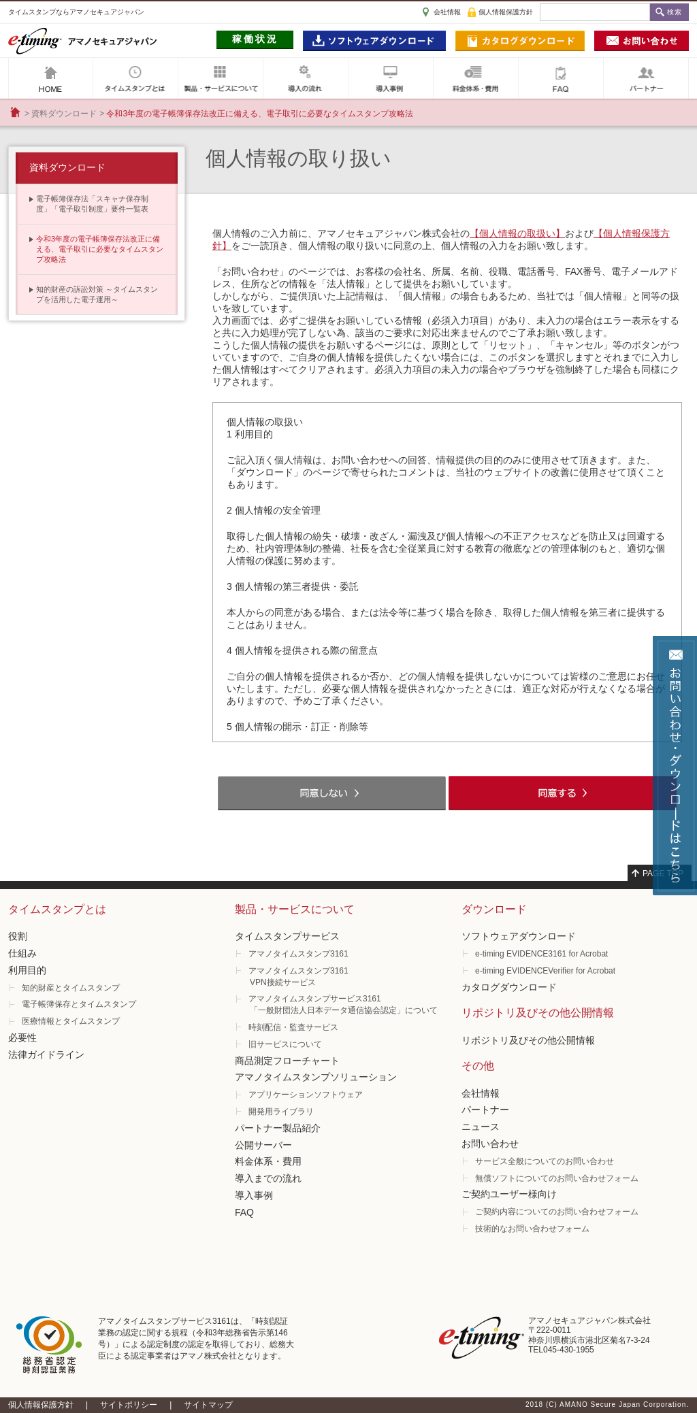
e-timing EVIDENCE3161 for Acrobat (541, 954)
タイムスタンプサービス (287, 936)
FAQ (561, 78)
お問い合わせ (490, 1143)
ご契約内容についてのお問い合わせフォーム (556, 1211)
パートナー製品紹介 (278, 1128)
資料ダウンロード (64, 113)
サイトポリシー (128, 1405)
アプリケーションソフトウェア (305, 1094)
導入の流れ (305, 78)
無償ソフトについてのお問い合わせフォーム (556, 1178)
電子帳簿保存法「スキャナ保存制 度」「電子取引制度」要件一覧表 (92, 204)
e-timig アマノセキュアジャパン (82, 41)
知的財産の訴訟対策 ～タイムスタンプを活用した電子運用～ (97, 294)
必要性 (22, 1037)
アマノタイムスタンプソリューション (316, 1076)
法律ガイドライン (46, 1054)
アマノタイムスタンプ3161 (298, 954)
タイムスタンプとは (135, 78)
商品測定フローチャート (287, 1060)
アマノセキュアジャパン (51, 78)
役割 (17, 936)
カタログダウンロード (509, 987)
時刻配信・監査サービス (293, 1027)
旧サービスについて (285, 1044)
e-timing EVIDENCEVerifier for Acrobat (545, 971)
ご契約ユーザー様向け (509, 1193)
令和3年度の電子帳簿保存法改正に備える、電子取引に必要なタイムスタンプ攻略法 (99, 249)
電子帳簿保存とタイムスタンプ (79, 1004)
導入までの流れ (268, 1178)
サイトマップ (208, 1405)
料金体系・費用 (268, 1161)
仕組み (22, 953)
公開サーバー (263, 1145)
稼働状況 (255, 38)
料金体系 (476, 78)
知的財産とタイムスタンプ (71, 988)
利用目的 (27, 970)
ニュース (480, 1126)
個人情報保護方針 (506, 12)
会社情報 (447, 12)
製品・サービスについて (220, 78)
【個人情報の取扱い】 (517, 233)
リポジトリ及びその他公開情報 (528, 1040)
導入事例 (390, 78)
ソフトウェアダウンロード (518, 936)
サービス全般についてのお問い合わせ (544, 1161)
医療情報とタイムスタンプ (71, 1021)
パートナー (646, 78)
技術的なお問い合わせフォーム (532, 1228)
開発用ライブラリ (281, 1111)
